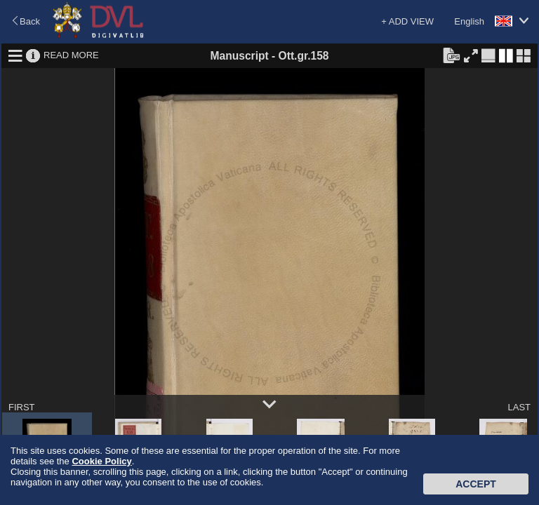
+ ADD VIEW (407, 21)
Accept (475, 484)
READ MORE (71, 55)
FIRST (21, 407)
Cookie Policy (101, 461)
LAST (519, 407)
